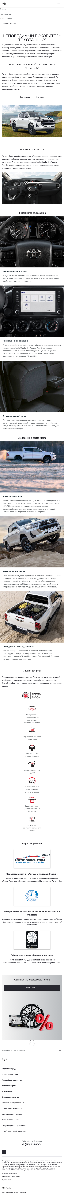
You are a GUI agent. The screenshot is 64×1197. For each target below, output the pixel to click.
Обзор (3, 9)
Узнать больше (32, 988)
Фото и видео (6, 19)
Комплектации (6, 14)
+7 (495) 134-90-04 (31, 1144)
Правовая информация (9, 1173)
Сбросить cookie (7, 1180)
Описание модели (8, 24)
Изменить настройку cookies (11, 1176)
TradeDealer (23, 1192)
